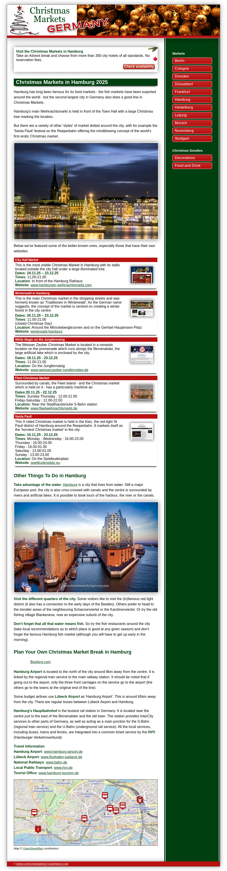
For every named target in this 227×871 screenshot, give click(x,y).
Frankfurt (182, 92)
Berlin (179, 61)
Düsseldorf (184, 84)
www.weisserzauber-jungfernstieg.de (59, 370)
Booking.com (40, 662)
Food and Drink (187, 165)
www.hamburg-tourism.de (59, 773)
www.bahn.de (56, 762)
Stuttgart (182, 138)
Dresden (182, 76)
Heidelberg (184, 107)
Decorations (185, 158)
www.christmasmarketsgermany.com (42, 864)
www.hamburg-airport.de (63, 752)
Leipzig (181, 115)
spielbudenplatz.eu (45, 463)
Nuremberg (184, 131)
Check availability (139, 66)
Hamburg (182, 99)
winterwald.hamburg (46, 331)
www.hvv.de (63, 768)
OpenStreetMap (33, 848)
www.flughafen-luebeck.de (61, 757)
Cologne (182, 68)
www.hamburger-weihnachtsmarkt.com (61, 285)
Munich (181, 123)
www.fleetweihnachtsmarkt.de (54, 408)
